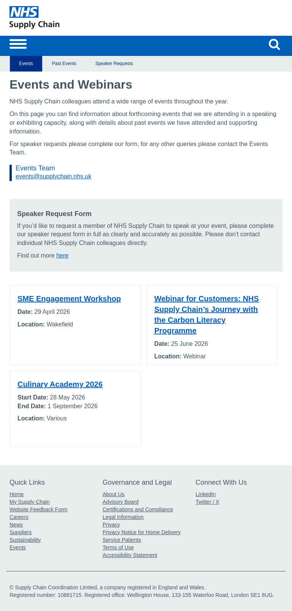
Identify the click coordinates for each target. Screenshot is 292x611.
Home (17, 494)
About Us (114, 494)
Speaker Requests (114, 63)
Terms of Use (118, 547)
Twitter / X (207, 502)
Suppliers (21, 532)
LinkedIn (205, 494)
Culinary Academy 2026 (60, 384)
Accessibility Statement (130, 555)
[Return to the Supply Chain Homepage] (76, 17)
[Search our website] (274, 44)
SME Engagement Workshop (69, 298)
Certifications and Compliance (138, 509)
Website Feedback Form (38, 509)
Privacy (111, 525)
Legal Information (123, 517)
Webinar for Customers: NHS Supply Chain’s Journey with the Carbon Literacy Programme (206, 314)
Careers (19, 517)
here (62, 255)
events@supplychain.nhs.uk (53, 176)
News (16, 525)
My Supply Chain (30, 502)
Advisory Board (121, 502)
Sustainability (25, 540)
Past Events (64, 63)
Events (26, 63)
